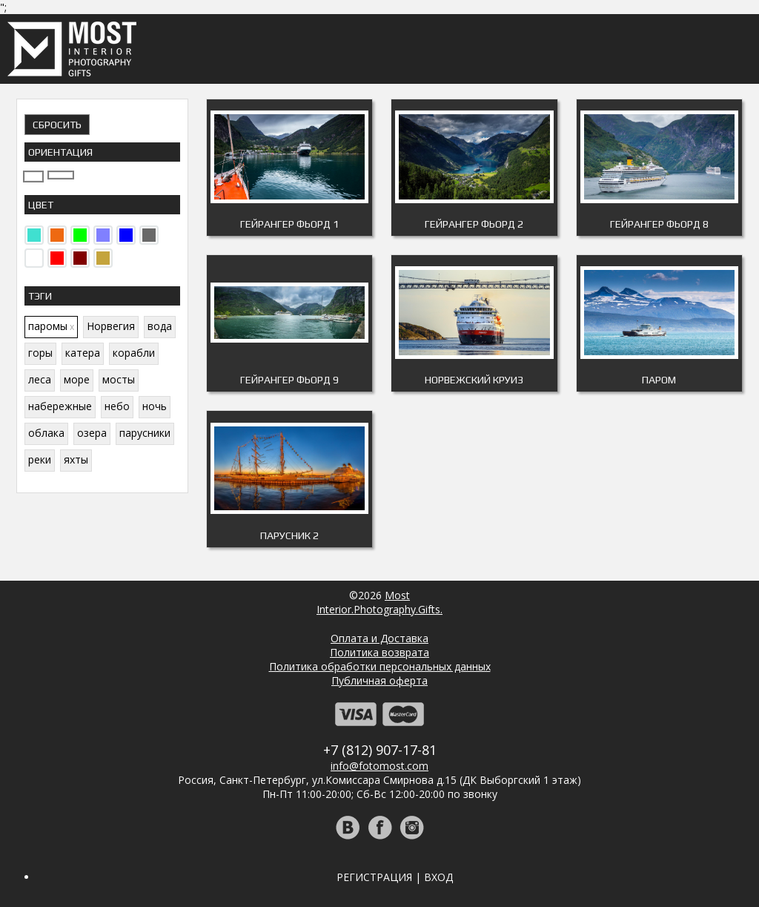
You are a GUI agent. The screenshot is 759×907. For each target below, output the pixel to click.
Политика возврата (379, 652)
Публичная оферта (379, 680)
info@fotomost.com (379, 766)
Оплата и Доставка (379, 638)
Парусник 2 (289, 535)
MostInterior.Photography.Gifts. (379, 602)
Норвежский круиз (474, 380)
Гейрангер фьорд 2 (474, 224)
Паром (659, 380)
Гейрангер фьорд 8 (659, 224)
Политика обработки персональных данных (380, 666)
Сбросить (57, 125)
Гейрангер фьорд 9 (289, 380)
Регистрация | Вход (395, 877)
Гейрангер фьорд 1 (289, 224)
